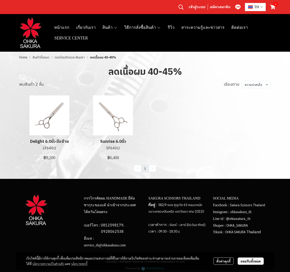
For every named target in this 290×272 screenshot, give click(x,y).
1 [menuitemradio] (145, 168)
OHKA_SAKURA (237, 225)
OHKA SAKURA (235, 232)
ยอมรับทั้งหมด (251, 261)
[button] (181, 7)
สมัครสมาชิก (220, 7)
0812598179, (112, 225)
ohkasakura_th (240, 212)
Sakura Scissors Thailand (247, 205)
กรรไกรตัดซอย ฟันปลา (70, 57)
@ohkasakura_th (238, 218)
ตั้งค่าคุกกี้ (223, 261)
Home (23, 57)
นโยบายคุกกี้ (79, 264)
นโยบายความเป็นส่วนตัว (48, 264)
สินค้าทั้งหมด (41, 57)
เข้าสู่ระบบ (197, 7)
